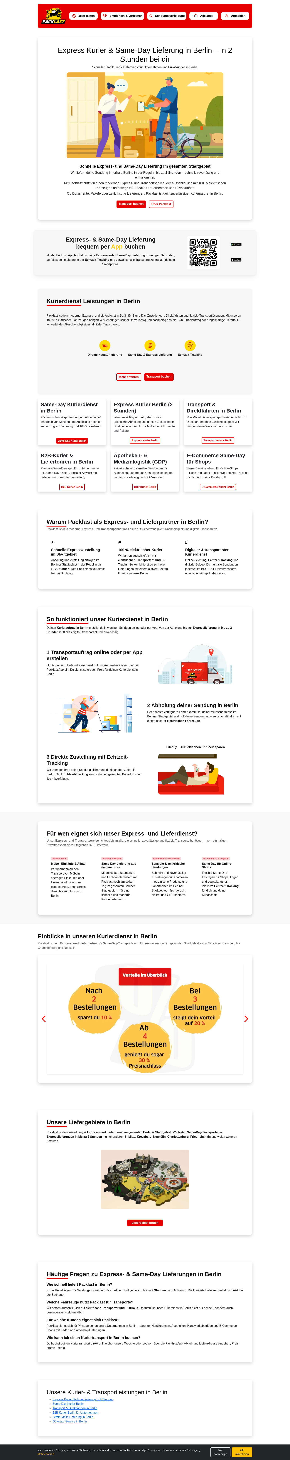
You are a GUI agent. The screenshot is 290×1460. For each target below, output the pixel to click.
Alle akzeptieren (242, 1452)
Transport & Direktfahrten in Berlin (75, 1408)
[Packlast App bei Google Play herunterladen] (236, 245)
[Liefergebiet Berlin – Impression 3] (148, 1074)
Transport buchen (131, 203)
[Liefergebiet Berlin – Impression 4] (155, 1074)
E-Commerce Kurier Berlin (218, 486)
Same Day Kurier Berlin (72, 440)
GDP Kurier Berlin (145, 486)
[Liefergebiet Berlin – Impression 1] (135, 1074)
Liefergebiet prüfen (145, 1222)
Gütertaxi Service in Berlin (70, 1421)
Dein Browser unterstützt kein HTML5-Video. (145, 115)
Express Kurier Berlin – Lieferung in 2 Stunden (83, 1399)
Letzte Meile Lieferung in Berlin (73, 1417)
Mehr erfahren (129, 376)
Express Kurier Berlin (145, 440)
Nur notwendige (220, 1452)
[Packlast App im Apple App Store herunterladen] (236, 260)
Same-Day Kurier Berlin (68, 1403)
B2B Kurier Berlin (72, 486)
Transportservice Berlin (217, 440)
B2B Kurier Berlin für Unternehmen (75, 1412)
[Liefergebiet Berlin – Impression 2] (141, 1074)
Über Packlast (161, 204)
